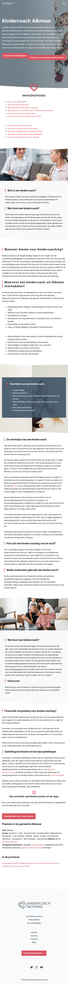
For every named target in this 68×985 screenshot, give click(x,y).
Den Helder (25, 866)
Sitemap (45, 980)
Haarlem (16, 863)
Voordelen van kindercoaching (19, 125)
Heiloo (39, 848)
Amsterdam (6, 863)
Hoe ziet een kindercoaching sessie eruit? (24, 116)
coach (15, 486)
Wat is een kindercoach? (17, 102)
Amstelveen (43, 863)
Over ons (34, 936)
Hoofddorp (15, 866)
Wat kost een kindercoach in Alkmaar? (22, 128)
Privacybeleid (34, 920)
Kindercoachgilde (57, 775)
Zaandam (5, 866)
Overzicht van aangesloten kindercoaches (47, 58)
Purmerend (53, 863)
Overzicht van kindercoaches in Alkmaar (23, 137)
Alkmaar (24, 863)
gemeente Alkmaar (9, 842)
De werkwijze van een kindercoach (21, 113)
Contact (34, 932)
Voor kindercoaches (34, 916)
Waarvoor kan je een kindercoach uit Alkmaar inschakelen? (30, 110)
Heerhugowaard (37, 845)
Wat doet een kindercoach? (18, 105)
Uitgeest (24, 848)
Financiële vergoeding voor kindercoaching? (24, 131)
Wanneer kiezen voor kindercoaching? (22, 108)
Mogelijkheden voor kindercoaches (19, 816)
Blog (34, 942)
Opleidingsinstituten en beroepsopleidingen (24, 134)
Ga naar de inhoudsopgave (15, 55)
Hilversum (33, 863)
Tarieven (34, 939)
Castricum (32, 848)
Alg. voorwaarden (34, 923)
